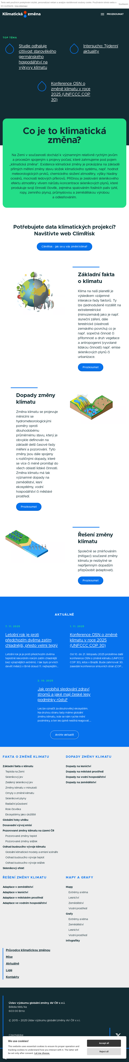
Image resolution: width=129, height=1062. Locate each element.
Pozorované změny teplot (21, 836)
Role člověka (13, 809)
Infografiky (73, 940)
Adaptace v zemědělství (18, 887)
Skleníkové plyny (15, 798)
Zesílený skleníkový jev (19, 782)
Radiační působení (16, 803)
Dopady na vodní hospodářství (86, 777)
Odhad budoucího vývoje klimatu (24, 846)
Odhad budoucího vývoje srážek (25, 863)
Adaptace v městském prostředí (23, 897)
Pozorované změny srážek (21, 841)
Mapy (69, 887)
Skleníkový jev (14, 777)
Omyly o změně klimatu (19, 793)
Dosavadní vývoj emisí (17, 825)
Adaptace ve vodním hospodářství (25, 903)
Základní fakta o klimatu (18, 766)
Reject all (104, 1051)
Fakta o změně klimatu (26, 756)
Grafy (69, 913)
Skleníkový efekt (13, 868)
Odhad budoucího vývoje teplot (24, 857)
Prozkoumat (91, 367)
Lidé (9, 970)
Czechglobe (16, 1035)
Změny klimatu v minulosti (21, 787)
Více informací (20, 6)
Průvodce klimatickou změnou (28, 950)
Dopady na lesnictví (78, 766)
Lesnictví (74, 897)
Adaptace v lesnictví (15, 892)
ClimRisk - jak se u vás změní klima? (64, 246)
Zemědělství (76, 903)
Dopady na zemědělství (81, 782)
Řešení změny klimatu (25, 877)
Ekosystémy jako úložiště (20, 814)
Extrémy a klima (78, 892)
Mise (9, 957)
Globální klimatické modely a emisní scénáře (31, 852)
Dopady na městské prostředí (84, 771)
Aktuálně (12, 963)
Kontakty (12, 977)
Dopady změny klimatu (89, 756)
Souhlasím (123, 4)
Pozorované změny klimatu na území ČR (28, 830)
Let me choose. (42, 1053)
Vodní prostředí (78, 908)
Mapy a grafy (79, 877)
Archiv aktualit (64, 734)
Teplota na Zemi (14, 771)
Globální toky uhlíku (15, 820)
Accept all (104, 1043)
